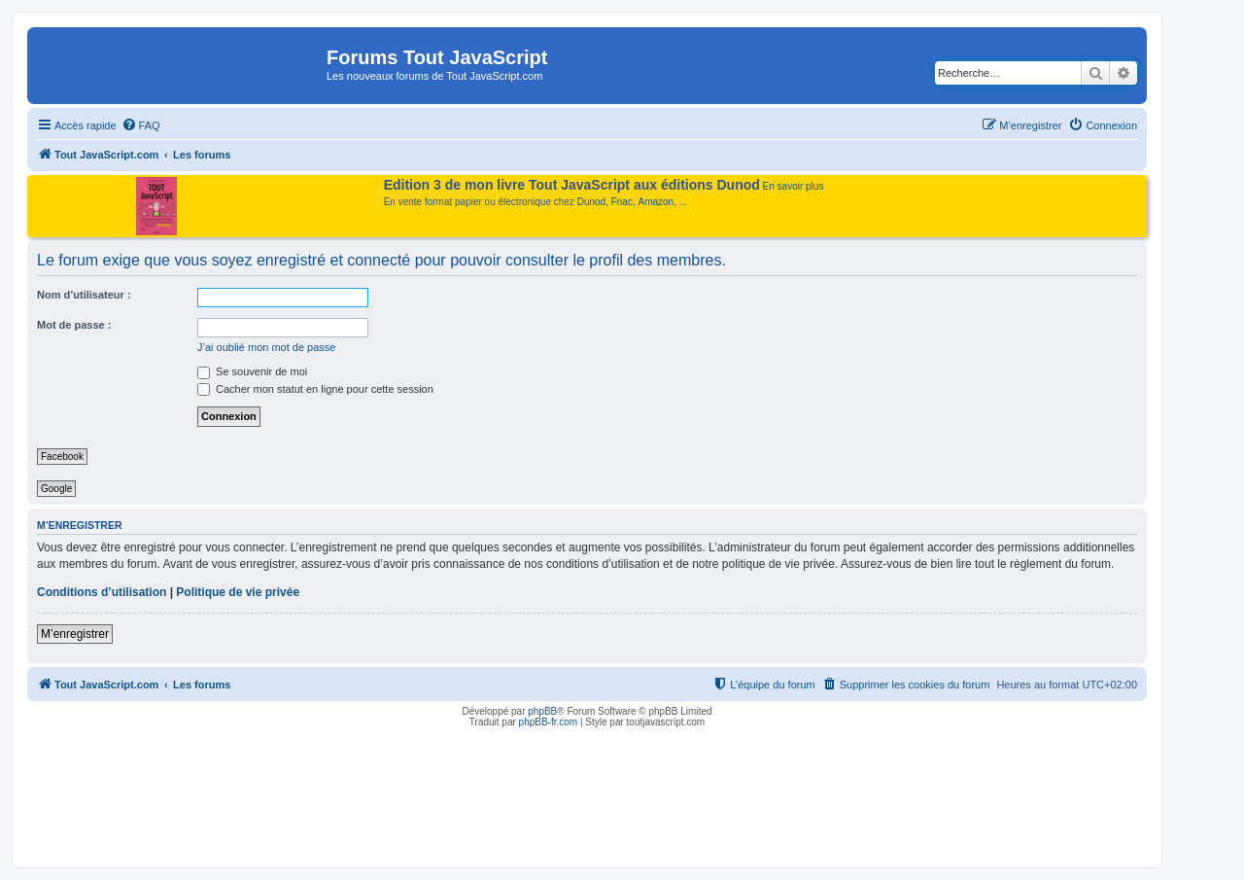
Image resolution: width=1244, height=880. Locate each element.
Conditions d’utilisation (101, 592)
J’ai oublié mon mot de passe (266, 347)
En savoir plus (793, 186)
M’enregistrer (75, 634)
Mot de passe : (74, 325)
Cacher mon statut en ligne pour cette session (315, 389)
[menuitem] (140, 125)
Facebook (62, 456)
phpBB (542, 711)
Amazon (656, 201)
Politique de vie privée (237, 592)
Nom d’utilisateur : (84, 294)
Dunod (591, 201)
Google (56, 488)
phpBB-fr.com (548, 722)
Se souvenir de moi (252, 371)
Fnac (622, 201)
